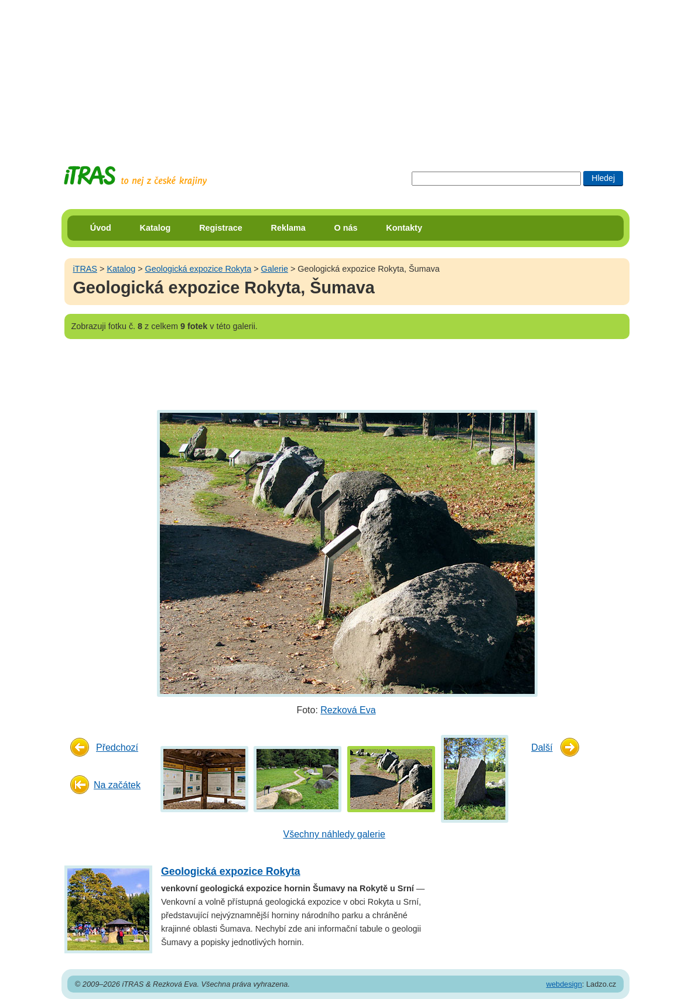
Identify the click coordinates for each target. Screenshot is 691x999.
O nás (346, 227)
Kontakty (404, 227)
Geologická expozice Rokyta (198, 268)
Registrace (220, 227)
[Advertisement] (345, 73)
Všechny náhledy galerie (334, 834)
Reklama (288, 227)
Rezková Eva (347, 710)
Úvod (100, 227)
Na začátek (117, 785)
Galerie (274, 268)
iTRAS (85, 268)
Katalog (155, 227)
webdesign (564, 984)
